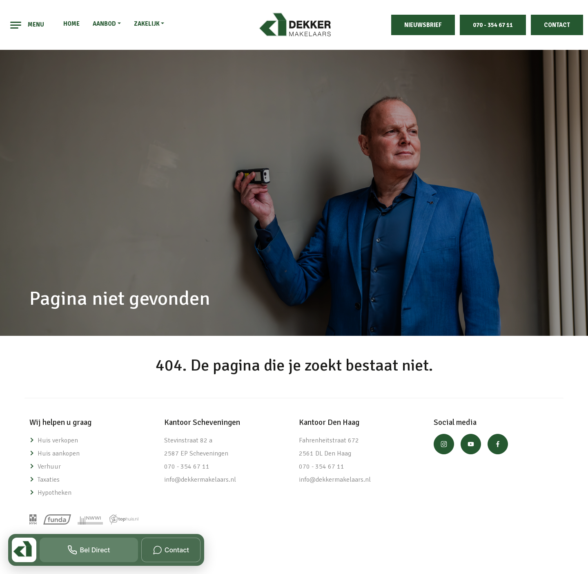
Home (71, 23)
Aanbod (104, 23)
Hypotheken (54, 493)
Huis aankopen (59, 453)
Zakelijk (147, 23)
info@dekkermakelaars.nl (200, 480)
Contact (557, 25)
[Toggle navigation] (16, 25)
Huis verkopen (58, 440)
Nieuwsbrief (423, 25)
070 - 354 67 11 (493, 25)
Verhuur (49, 466)
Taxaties (49, 480)
